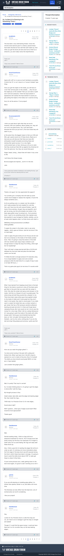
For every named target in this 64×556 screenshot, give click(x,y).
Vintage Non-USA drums (14, 14)
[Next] (39, 31)
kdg (51, 44)
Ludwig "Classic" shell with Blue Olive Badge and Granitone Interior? (55, 32)
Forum (35, 2)
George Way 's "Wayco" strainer (54, 41)
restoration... (18, 23)
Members (36, 5)
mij (12, 23)
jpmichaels (52, 69)
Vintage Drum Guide (9, 554)
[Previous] (21, 31)
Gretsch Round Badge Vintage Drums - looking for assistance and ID (55, 50)
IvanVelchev (50, 145)
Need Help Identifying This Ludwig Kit (53, 59)
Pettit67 (49, 138)
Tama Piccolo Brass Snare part (55, 66)
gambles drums (6, 23)
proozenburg (52, 134)
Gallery (43, 2)
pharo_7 (52, 54)
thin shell (52, 36)
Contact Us (19, 554)
